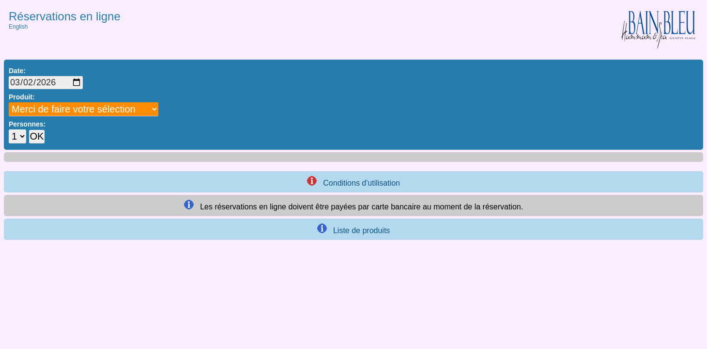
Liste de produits (353, 229)
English (18, 26)
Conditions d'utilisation (353, 181)
